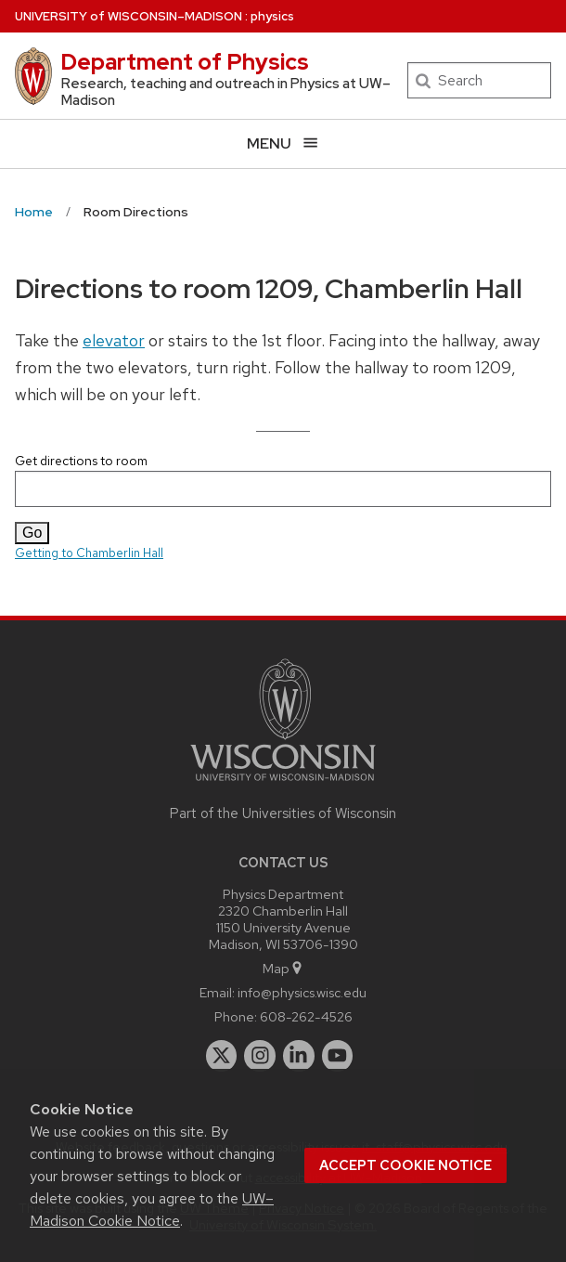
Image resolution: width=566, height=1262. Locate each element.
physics (272, 16)
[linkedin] (299, 1056)
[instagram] (260, 1056)
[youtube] (338, 1056)
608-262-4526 (306, 1016)
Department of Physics (184, 61)
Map (283, 968)
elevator (114, 340)
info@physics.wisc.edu (302, 992)
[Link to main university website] (283, 784)
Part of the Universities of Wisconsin (283, 813)
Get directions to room (283, 479)
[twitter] (222, 1056)
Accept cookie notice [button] (405, 1165)
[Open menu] (283, 143)
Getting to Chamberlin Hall (89, 553)
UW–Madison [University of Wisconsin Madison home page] (128, 16)
